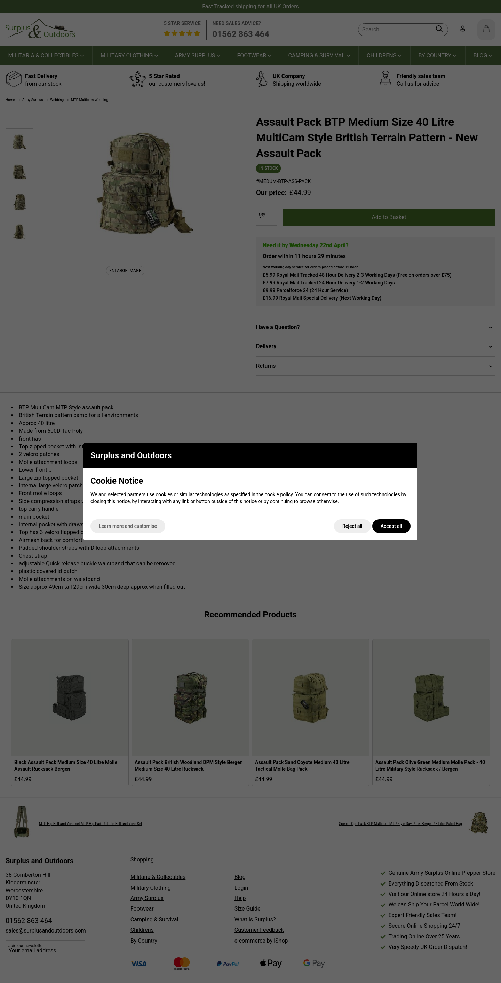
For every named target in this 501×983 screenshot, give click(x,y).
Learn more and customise (128, 526)
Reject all (352, 526)
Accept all (391, 526)
